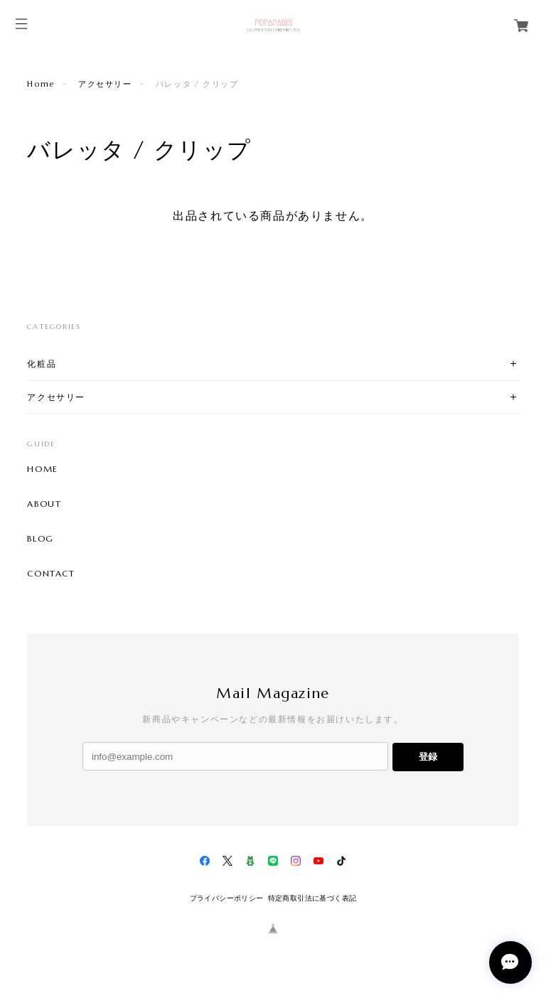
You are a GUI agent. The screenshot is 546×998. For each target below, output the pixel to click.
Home (40, 84)
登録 (428, 756)
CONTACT (51, 574)
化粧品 (41, 363)
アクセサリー (105, 84)
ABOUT (44, 504)
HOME (42, 469)
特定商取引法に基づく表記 (312, 898)
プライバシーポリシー (227, 898)
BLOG (40, 539)
